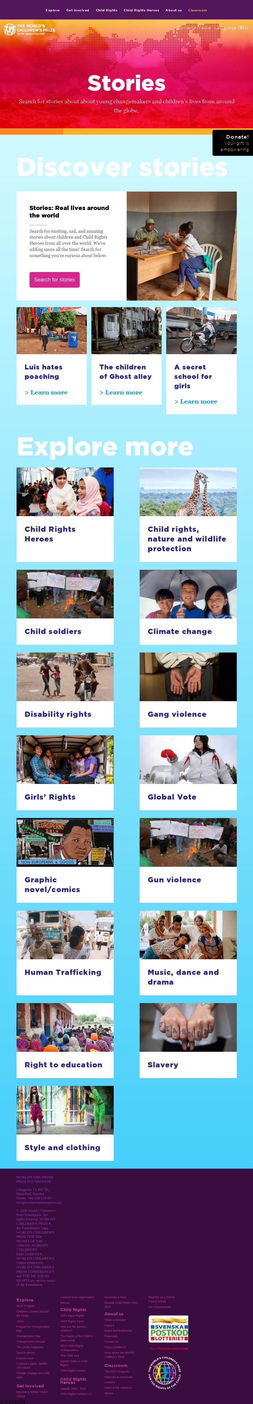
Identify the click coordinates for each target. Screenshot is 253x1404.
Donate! (234, 143)
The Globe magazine (30, 1347)
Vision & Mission (115, 1320)
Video (20, 1321)
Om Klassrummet (159, 1307)
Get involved (77, 10)
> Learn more (46, 392)
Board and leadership (118, 1330)
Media (204, 27)
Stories (108, 1393)
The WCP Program (116, 1371)
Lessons (109, 1382)
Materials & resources (118, 1377)
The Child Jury (69, 1355)
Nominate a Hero (115, 1297)
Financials (110, 1336)
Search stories (26, 1352)
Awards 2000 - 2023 (73, 1388)
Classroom (197, 10)
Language (231, 27)
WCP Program (26, 1306)
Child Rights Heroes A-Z (75, 1394)
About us (174, 10)
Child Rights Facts (72, 1321)
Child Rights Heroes (141, 10)
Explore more (25, 1358)
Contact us (111, 1341)
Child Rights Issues (72, 1370)
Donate (65, 1302)
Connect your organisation (77, 1297)
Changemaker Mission (31, 1341)
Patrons (109, 1325)
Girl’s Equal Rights (72, 1315)
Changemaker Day (29, 1336)
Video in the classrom (118, 1387)
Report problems (115, 1347)
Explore (53, 10)
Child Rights (107, 10)
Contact (185, 27)
